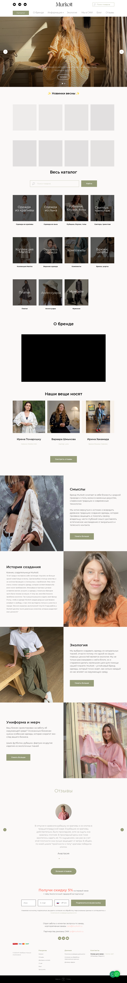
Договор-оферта (70, 962)
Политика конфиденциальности (75, 954)
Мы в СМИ (87, 12)
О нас (40, 963)
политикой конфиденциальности (64, 913)
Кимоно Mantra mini (29, 444)
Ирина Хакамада (98, 439)
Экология (72, 12)
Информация (55, 12)
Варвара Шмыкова (64, 439)
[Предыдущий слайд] (5, 52)
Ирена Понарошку (29, 439)
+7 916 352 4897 (109, 954)
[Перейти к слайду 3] (62, 858)
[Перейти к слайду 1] (62, 83)
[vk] (59, 938)
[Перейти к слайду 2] (64, 83)
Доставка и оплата (44, 960)
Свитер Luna (63, 444)
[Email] (67, 938)
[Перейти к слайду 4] (64, 858)
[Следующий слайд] (121, 52)
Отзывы (110, 12)
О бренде (38, 12)
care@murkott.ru (74, 926)
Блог (99, 12)
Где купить (42, 969)
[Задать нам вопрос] (63, 938)
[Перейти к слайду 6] (67, 858)
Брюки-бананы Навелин (98, 444)
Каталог (41, 954)
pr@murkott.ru (76, 931)
